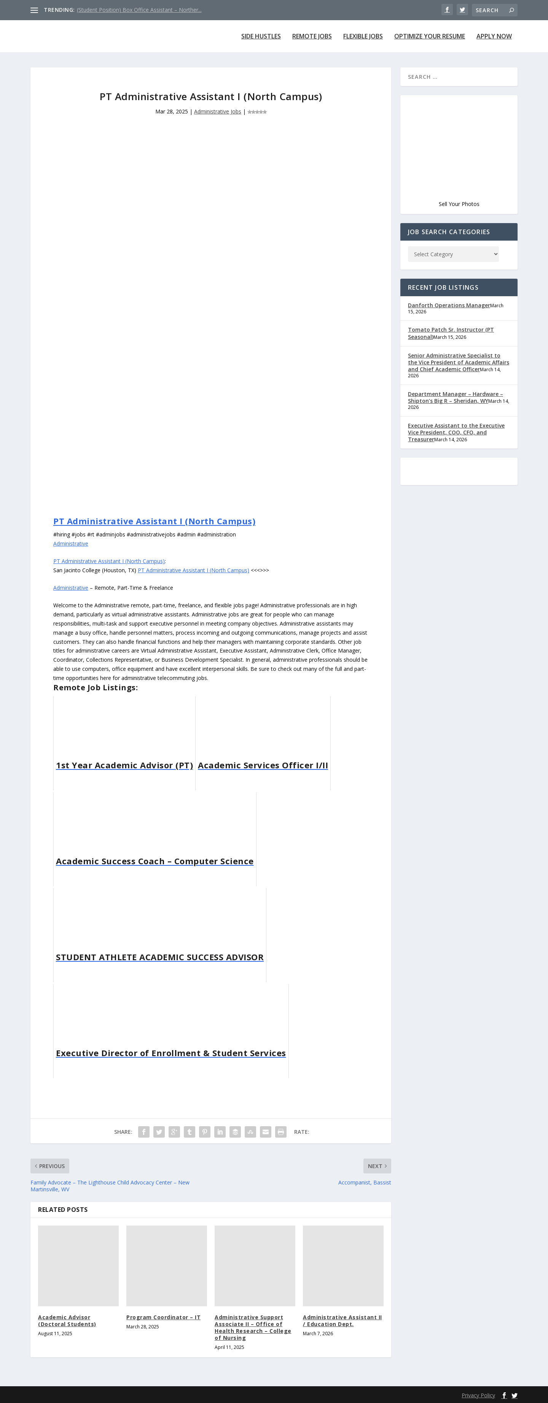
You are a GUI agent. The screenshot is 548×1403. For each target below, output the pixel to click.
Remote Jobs (308, 36)
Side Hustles (256, 36)
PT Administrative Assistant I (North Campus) (152, 521)
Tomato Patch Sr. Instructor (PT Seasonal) (448, 333)
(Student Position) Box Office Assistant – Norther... (138, 9)
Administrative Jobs (218, 111)
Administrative (71, 543)
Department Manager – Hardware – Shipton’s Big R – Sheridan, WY (453, 391)
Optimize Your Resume (429, 36)
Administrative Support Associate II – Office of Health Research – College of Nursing (255, 1328)
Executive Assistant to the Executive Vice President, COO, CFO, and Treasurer (454, 426)
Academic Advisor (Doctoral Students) (77, 1321)
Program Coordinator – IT (162, 1317)
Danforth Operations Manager (447, 305)
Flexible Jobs (360, 36)
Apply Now (494, 36)
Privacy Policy (478, 1395)
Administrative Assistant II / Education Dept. (343, 1321)
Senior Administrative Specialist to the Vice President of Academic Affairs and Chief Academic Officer (457, 362)
